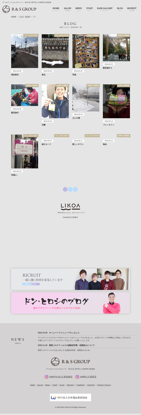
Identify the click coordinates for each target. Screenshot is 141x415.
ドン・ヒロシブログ (31, 37)
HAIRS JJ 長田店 (93, 37)
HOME (13, 18)
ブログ (21, 18)
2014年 (27, 18)
